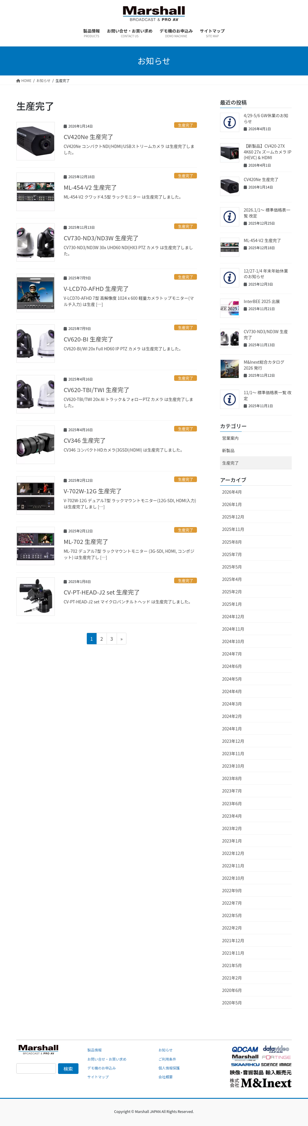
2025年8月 (232, 542)
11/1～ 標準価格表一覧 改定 (267, 395)
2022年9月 (232, 890)
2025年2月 (232, 592)
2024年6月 (232, 666)
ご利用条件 (167, 1058)
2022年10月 (233, 878)
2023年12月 (233, 741)
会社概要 (165, 1076)
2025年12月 (233, 517)
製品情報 (94, 1049)
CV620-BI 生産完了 (88, 339)
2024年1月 (232, 729)
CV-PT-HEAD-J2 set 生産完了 (102, 592)
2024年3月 (232, 704)
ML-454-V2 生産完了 (90, 187)
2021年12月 (233, 940)
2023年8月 (232, 778)
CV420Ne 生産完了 (88, 136)
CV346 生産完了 (85, 440)
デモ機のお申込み (101, 1067)
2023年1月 (232, 841)
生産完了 (185, 125)
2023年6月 (232, 803)
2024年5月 (232, 679)
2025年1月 (232, 604)
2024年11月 (233, 629)
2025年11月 (233, 529)
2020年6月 (232, 990)
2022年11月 (233, 866)
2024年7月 (232, 654)
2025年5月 (232, 567)
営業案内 (230, 438)
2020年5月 (232, 1003)
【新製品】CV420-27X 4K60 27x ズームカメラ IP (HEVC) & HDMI (267, 151)
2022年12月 (233, 853)
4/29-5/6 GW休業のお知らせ (266, 118)
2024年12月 (233, 616)
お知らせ (165, 1049)
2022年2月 (232, 928)
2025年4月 (232, 579)
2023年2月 (232, 828)
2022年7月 (232, 903)
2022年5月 (232, 915)
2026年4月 (232, 492)
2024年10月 (233, 641)
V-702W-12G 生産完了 (93, 491)
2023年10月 (233, 766)
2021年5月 (232, 965)
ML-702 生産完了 (86, 541)
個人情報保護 (169, 1067)
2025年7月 (232, 554)
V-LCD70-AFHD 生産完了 (96, 288)
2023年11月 (233, 753)
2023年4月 (232, 816)
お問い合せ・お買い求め (106, 1058)
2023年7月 (232, 791)
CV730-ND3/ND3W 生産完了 (101, 237)
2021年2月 (232, 978)
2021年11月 (233, 953)
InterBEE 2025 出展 (262, 301)
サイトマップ (98, 1076)
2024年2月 (232, 716)
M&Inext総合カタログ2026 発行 (264, 365)
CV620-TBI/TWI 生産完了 (96, 389)
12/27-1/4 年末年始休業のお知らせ (266, 274)
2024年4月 (232, 691)
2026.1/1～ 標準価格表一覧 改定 (267, 213)
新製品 (228, 450)
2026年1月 (232, 504)
